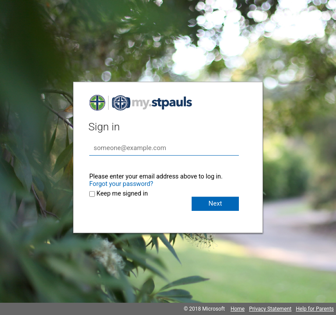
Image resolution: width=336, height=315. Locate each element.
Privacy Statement (270, 309)
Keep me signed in (122, 193)
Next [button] (215, 203)
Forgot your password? (121, 184)
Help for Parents (315, 309)
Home (238, 309)
